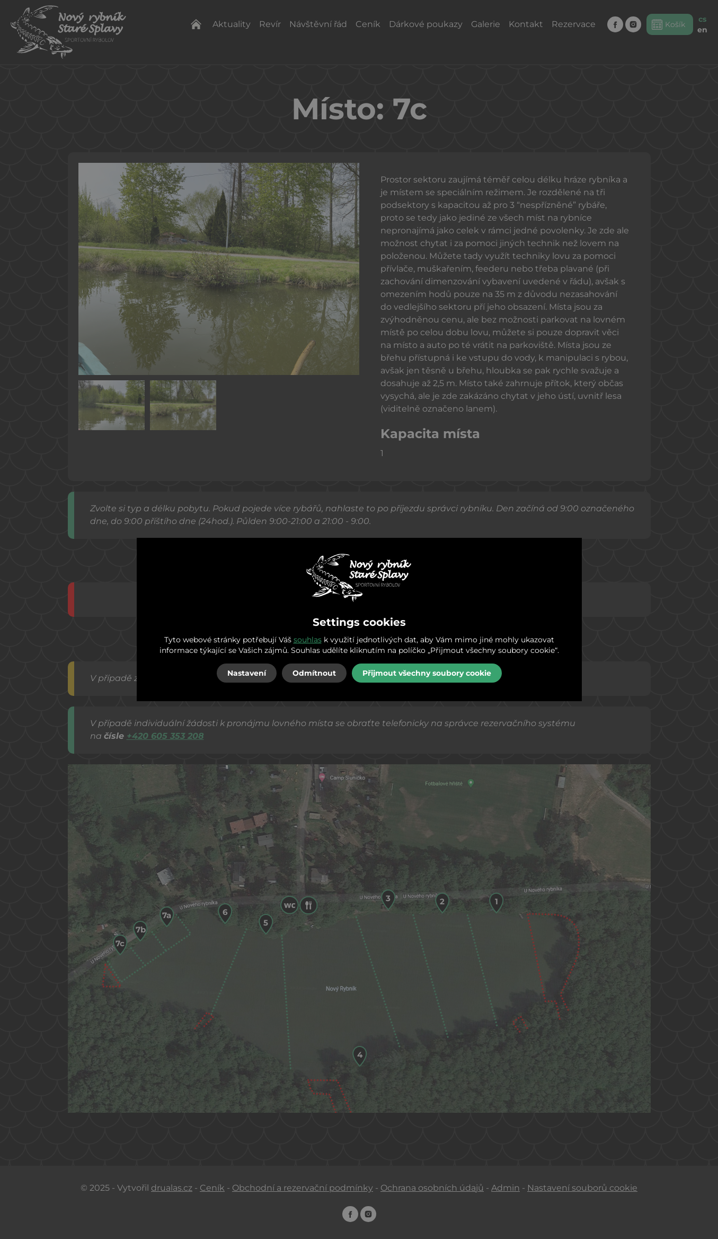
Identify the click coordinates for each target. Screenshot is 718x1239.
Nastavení (246, 673)
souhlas (308, 639)
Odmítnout (314, 673)
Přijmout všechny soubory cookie (426, 673)
